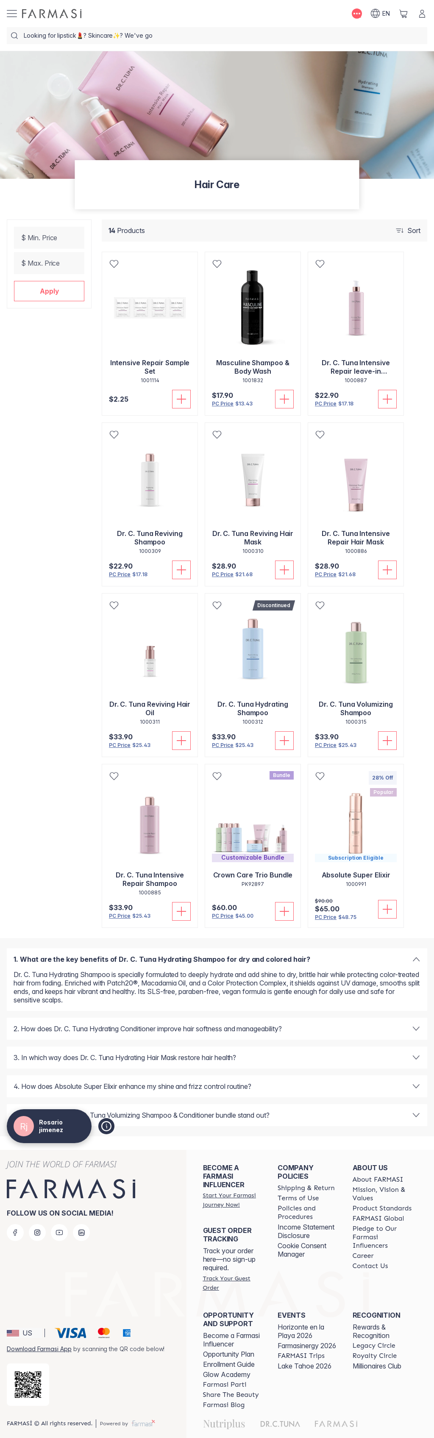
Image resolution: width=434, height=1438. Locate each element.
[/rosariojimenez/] (51, 13)
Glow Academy (226, 1374)
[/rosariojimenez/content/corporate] (378, 1218)
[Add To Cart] (181, 399)
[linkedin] (81, 1232)
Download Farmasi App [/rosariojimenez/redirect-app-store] (39, 1348)
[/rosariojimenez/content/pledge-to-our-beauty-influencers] (382, 1237)
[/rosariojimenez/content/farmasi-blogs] (224, 1405)
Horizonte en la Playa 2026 (301, 1331)
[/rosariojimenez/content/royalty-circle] (375, 1356)
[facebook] (15, 1232)
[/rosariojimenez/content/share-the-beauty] (231, 1395)
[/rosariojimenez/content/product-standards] (382, 1208)
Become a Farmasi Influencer (231, 1339)
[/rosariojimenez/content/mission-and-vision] (382, 1193)
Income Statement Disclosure (306, 1231)
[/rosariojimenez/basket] (403, 13)
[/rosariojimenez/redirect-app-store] (28, 1384)
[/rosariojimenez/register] (232, 1200)
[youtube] (59, 1232)
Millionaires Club (377, 1366)
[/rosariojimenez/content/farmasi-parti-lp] (225, 1384)
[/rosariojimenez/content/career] (363, 1256)
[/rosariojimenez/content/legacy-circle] (374, 1345)
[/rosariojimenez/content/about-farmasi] (378, 1179)
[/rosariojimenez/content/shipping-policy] (306, 1188)
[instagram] (37, 1232)
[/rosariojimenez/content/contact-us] (370, 1266)
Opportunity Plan (228, 1354)
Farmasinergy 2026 (307, 1345)
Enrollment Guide (229, 1364)
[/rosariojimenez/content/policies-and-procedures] (307, 1212)
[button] (49, 291)
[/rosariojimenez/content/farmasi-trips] (301, 1356)
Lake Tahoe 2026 (304, 1366)
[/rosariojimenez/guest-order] (232, 1283)
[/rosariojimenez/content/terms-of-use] (298, 1198)
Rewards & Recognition (371, 1331)
